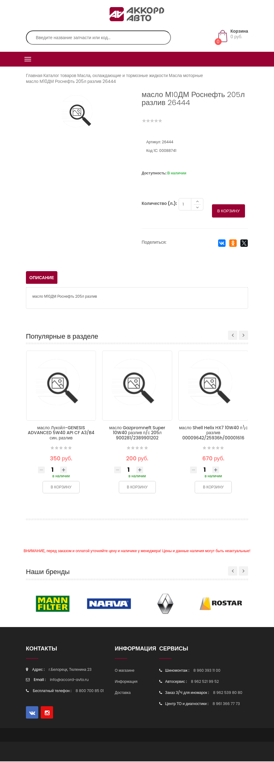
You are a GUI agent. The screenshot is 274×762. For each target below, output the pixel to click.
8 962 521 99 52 (205, 682)
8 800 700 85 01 (90, 691)
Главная (34, 75)
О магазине (125, 671)
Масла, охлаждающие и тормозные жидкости (122, 75)
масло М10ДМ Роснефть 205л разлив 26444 (71, 81)
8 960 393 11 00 (207, 671)
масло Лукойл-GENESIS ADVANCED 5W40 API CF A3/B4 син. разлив (61, 433)
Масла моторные (186, 75)
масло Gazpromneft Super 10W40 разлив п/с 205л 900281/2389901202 (137, 433)
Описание (41, 278)
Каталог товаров (60, 75)
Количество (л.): (159, 204)
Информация (126, 682)
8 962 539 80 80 (227, 693)
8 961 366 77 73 (226, 704)
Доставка (123, 693)
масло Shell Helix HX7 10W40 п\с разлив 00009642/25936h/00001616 (213, 433)
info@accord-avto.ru (69, 680)
